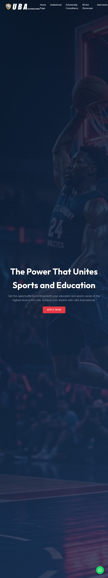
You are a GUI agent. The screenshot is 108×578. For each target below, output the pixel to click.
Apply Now (54, 309)
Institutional (56, 4)
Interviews (102, 4)
